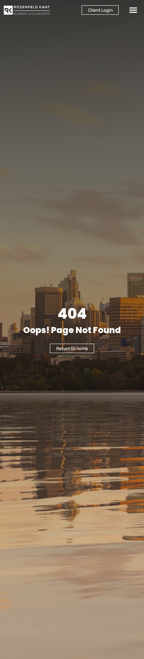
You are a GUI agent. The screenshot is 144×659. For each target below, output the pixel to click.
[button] (133, 10)
